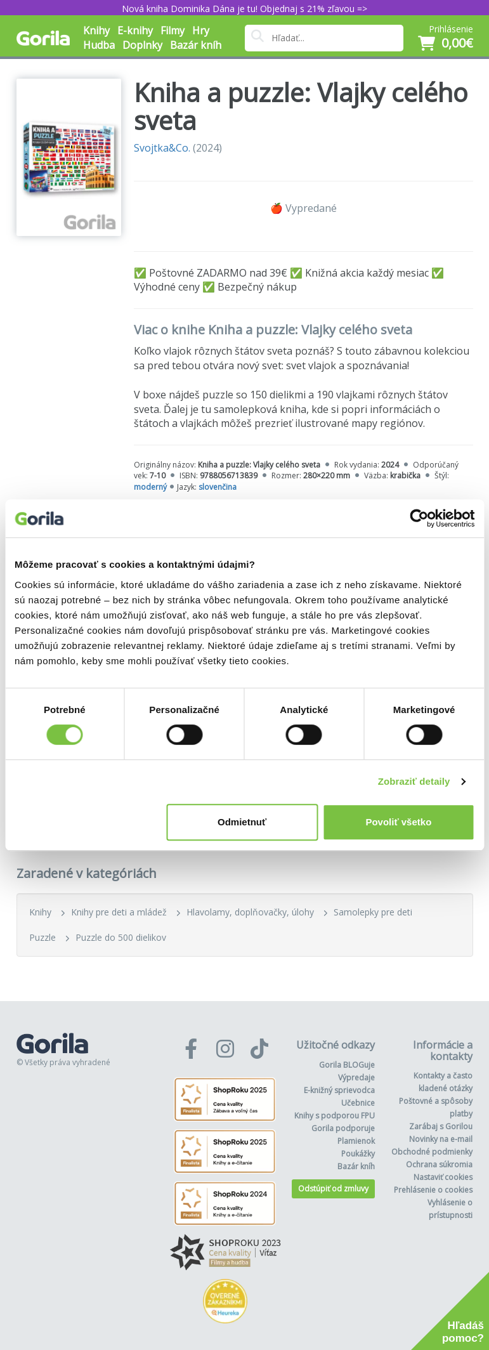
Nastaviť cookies (443, 1177)
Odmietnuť (242, 821)
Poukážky (358, 1153)
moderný (150, 487)
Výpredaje (356, 1077)
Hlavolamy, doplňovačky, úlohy (250, 912)
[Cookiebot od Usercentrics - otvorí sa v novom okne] (418, 518)
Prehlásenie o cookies (433, 1189)
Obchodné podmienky (432, 1151)
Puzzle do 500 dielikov (120, 937)
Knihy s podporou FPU (334, 1115)
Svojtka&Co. (162, 148)
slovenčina (218, 487)
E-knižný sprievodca (339, 1090)
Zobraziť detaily (414, 781)
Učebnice (358, 1103)
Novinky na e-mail (441, 1139)
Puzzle (42, 937)
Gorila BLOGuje (347, 1064)
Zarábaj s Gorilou (441, 1126)
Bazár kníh (195, 45)
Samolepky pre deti (373, 912)
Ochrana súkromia (439, 1164)
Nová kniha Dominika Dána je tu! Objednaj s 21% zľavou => (244, 9)
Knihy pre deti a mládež (119, 912)
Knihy (40, 912)
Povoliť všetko (398, 821)
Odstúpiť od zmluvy (333, 1188)
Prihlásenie (451, 29)
